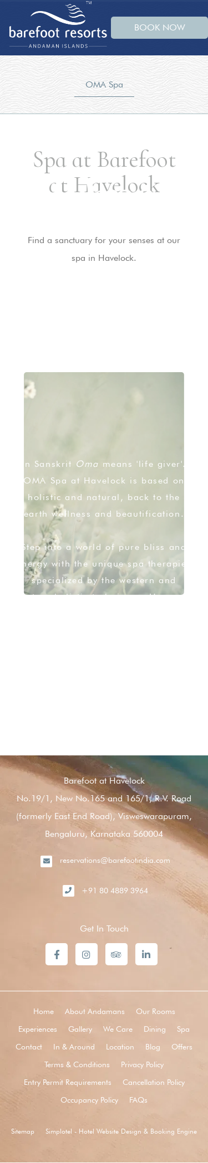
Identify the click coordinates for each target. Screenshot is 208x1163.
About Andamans (95, 1011)
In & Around (74, 1046)
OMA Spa (104, 84)
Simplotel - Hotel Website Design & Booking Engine (121, 1131)
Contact (29, 1046)
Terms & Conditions (77, 1064)
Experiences (37, 1029)
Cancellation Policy (154, 1082)
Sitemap (22, 1131)
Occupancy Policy (89, 1099)
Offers (181, 1046)
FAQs (138, 1099)
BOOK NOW (159, 27)
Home (43, 1011)
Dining (155, 1029)
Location (120, 1046)
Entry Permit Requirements (67, 1082)
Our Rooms (155, 1011)
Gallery (80, 1029)
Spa (183, 1029)
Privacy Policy (142, 1064)
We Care (118, 1029)
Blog (152, 1046)
